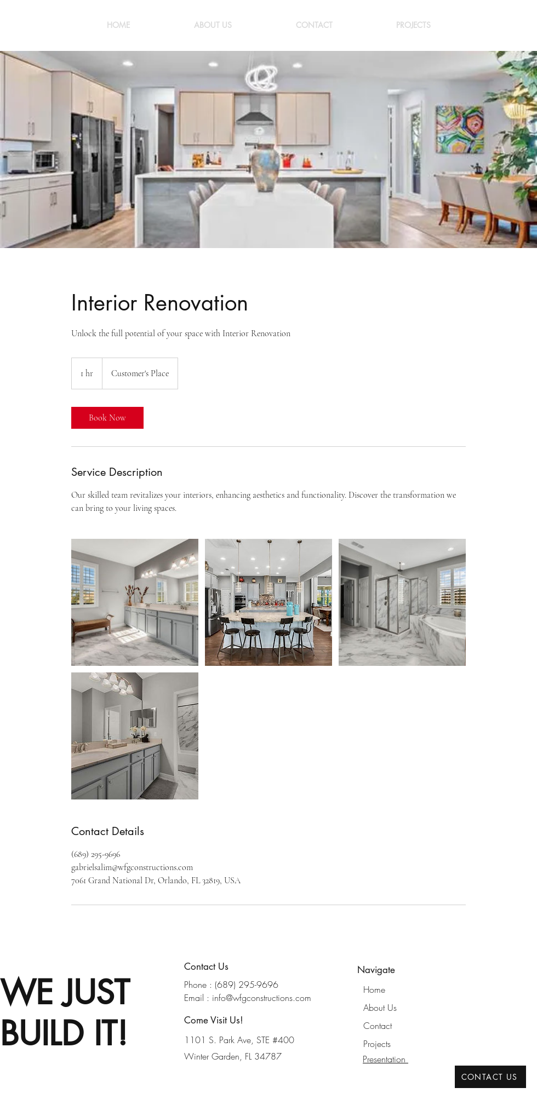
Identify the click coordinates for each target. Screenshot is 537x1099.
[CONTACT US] (490, 1077)
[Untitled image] (134, 602)
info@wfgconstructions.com (261, 998)
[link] (107, 418)
